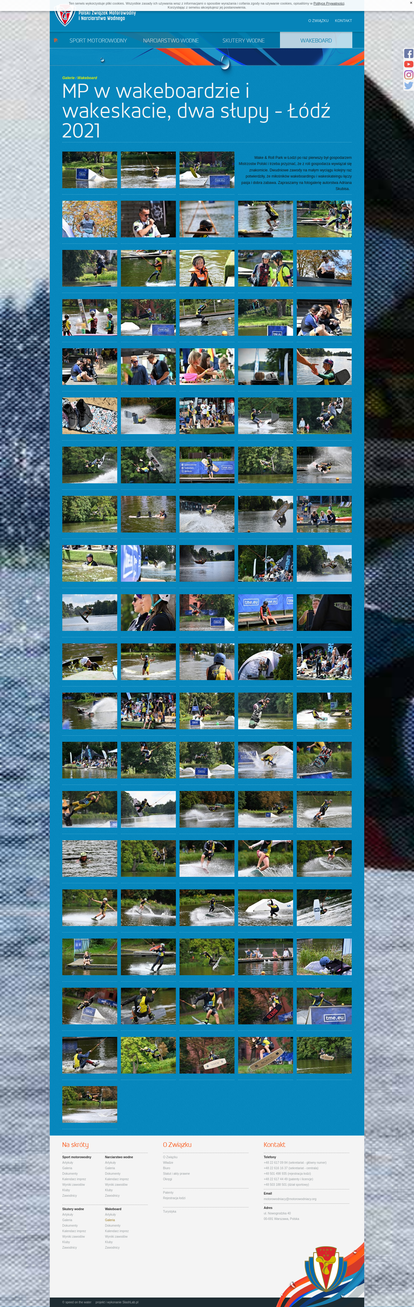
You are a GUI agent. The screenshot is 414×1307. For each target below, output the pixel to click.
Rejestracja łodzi (174, 1198)
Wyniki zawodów (73, 1184)
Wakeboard (316, 41)
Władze (168, 1162)
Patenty (168, 1192)
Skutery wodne (244, 41)
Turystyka (169, 1211)
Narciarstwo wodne (171, 41)
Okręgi (167, 1179)
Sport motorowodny (98, 41)
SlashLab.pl (130, 1302)
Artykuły (67, 1162)
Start (56, 40)
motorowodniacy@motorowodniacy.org (290, 1199)
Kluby (66, 1190)
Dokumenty (70, 1173)
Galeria (67, 1168)
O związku (318, 21)
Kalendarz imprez (74, 1179)
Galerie (68, 78)
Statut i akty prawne (176, 1173)
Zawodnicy (69, 1195)
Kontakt (343, 21)
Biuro (166, 1168)
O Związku (170, 1157)
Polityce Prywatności (329, 3)
